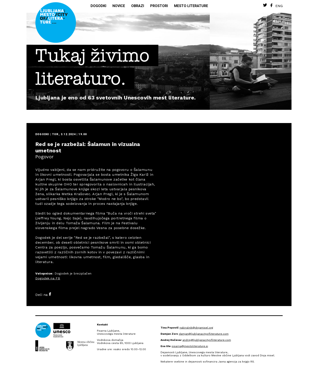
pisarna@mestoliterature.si (190, 346)
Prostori (159, 6)
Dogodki (98, 6)
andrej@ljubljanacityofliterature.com (206, 340)
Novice (118, 6)
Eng (279, 6)
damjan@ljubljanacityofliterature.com (204, 333)
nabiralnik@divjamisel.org (196, 327)
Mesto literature (191, 6)
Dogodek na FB (47, 278)
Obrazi (137, 6)
